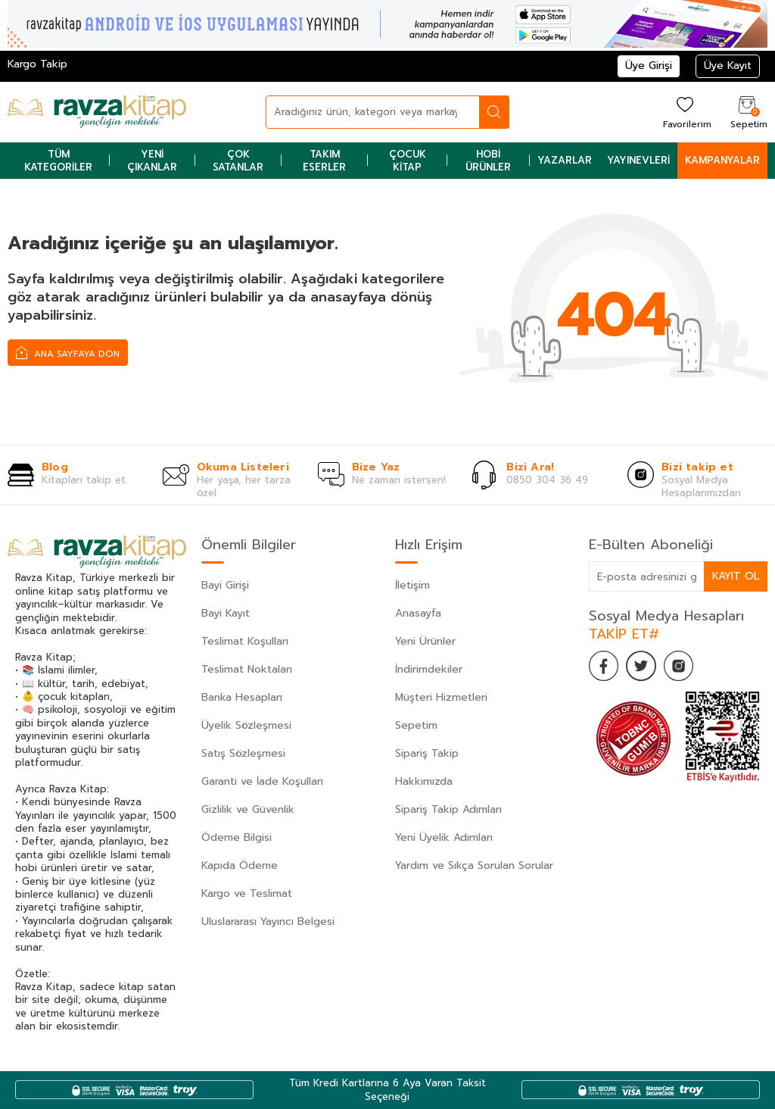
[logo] (97, 112)
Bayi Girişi (225, 585)
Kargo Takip (37, 64)
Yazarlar (564, 160)
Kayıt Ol (735, 576)
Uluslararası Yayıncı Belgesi (268, 921)
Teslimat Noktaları (246, 669)
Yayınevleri (638, 160)
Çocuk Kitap (407, 160)
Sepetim (416, 725)
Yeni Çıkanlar (152, 160)
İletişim (412, 585)
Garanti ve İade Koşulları (262, 781)
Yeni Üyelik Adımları (444, 837)
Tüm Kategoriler (58, 160)
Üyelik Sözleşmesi (246, 725)
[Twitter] (642, 666)
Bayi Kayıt (225, 613)
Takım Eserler (324, 160)
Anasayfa (418, 613)
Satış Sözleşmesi (243, 753)
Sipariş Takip (427, 753)
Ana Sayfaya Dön (68, 352)
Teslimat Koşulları (244, 641)
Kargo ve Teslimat (246, 893)
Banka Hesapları (241, 697)
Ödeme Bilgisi (236, 837)
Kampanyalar (722, 160)
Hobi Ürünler (488, 160)
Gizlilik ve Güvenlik (247, 809)
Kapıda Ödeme (239, 865)
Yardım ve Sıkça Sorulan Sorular (474, 865)
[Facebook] (604, 666)
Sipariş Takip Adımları (448, 809)
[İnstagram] (680, 666)
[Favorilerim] (685, 111)
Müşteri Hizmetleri (441, 697)
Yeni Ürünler (425, 641)
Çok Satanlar (238, 160)
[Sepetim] (747, 111)
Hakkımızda (424, 781)
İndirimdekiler (428, 669)
